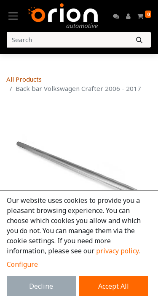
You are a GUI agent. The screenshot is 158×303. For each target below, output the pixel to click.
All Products (24, 79)
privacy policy (117, 250)
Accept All (113, 286)
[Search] (139, 40)
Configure (22, 264)
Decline (41, 286)
